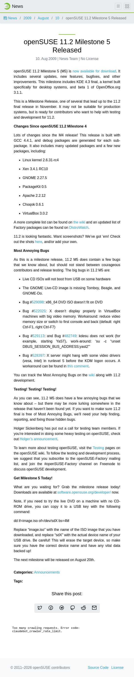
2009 (28, 18)
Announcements (47, 572)
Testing (98, 448)
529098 (38, 302)
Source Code (98, 667)
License (117, 667)
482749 (70, 336)
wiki (92, 375)
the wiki (79, 222)
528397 (38, 355)
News (10, 18)
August (43, 18)
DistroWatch (79, 227)
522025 (39, 311)
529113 (38, 336)
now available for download (94, 71)
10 (57, 18)
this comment (78, 366)
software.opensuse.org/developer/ (84, 492)
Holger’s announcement (38, 439)
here (38, 242)
